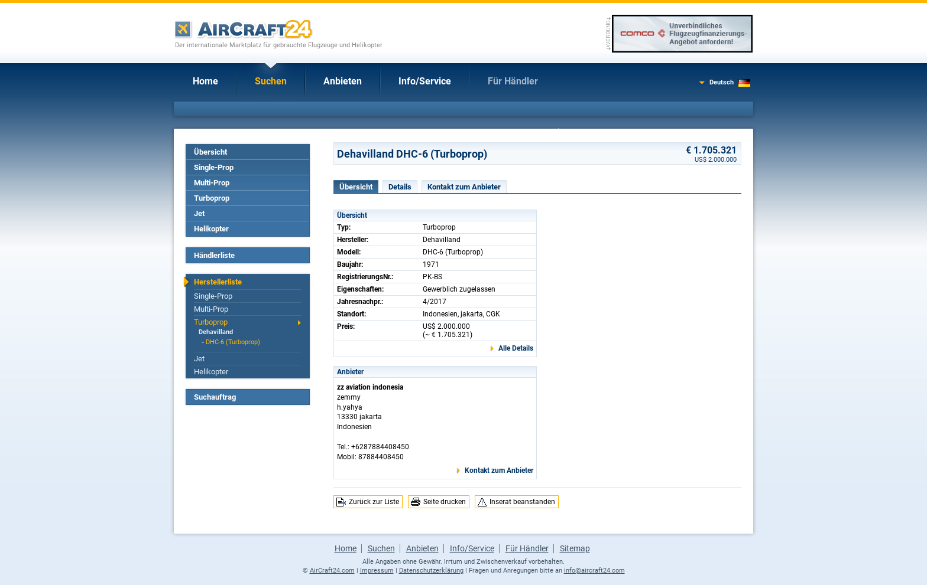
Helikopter (211, 228)
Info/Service (424, 81)
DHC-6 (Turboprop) (233, 342)
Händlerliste (214, 255)
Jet (199, 213)
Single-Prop (214, 167)
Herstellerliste (218, 281)
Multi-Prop (211, 182)
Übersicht (210, 152)
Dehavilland (216, 332)
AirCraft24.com (332, 570)
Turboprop (211, 198)
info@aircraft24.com (594, 570)
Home (205, 81)
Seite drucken (444, 502)
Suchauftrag (215, 397)
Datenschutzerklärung (431, 570)
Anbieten (342, 81)
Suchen (271, 81)
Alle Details (515, 348)
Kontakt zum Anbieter (464, 186)
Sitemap (575, 548)
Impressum (377, 570)
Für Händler (513, 81)
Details (399, 186)
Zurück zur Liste (374, 502)
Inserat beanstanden (522, 502)
